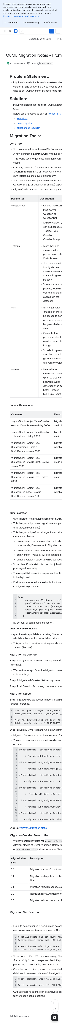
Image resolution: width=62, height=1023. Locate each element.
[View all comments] (54, 1003)
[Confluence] (15, 31)
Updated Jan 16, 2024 (40, 39)
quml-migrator (24, 123)
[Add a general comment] (19, 1016)
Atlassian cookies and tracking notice (21, 16)
